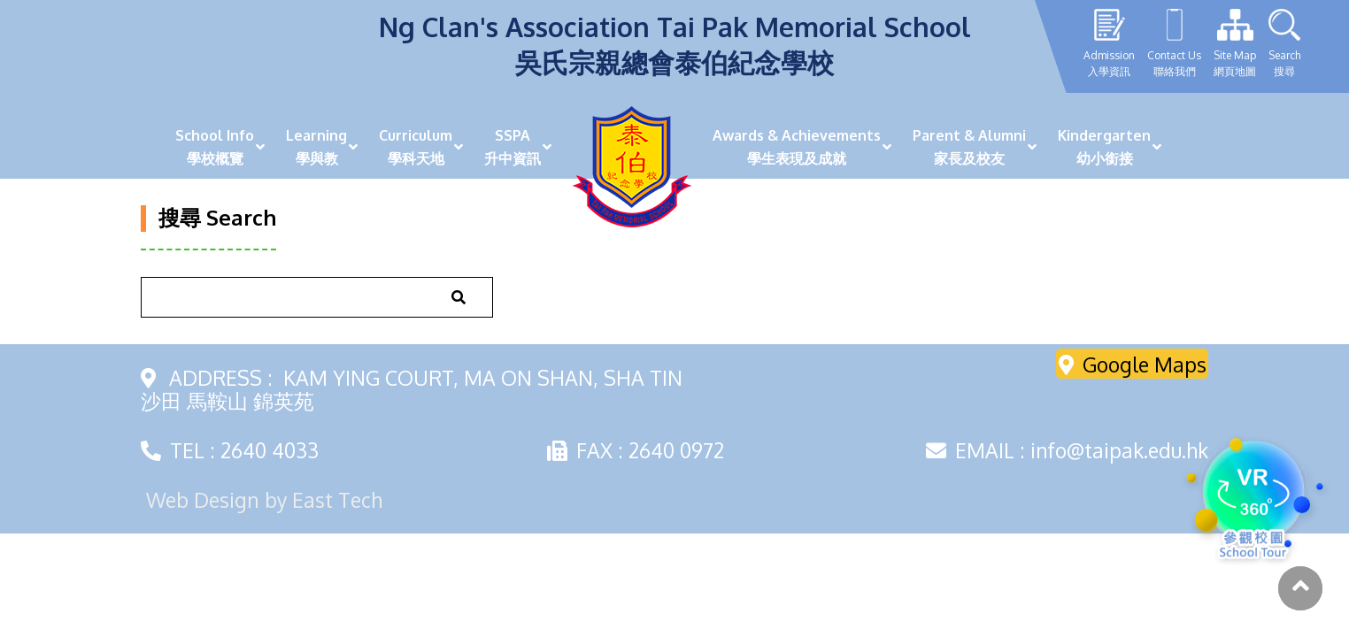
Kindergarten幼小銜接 (1104, 147)
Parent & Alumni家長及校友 (969, 147)
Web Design (202, 499)
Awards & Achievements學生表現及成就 (797, 147)
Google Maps (1132, 364)
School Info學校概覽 (214, 147)
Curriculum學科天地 (415, 147)
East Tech (337, 499)
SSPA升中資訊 (512, 147)
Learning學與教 (316, 147)
